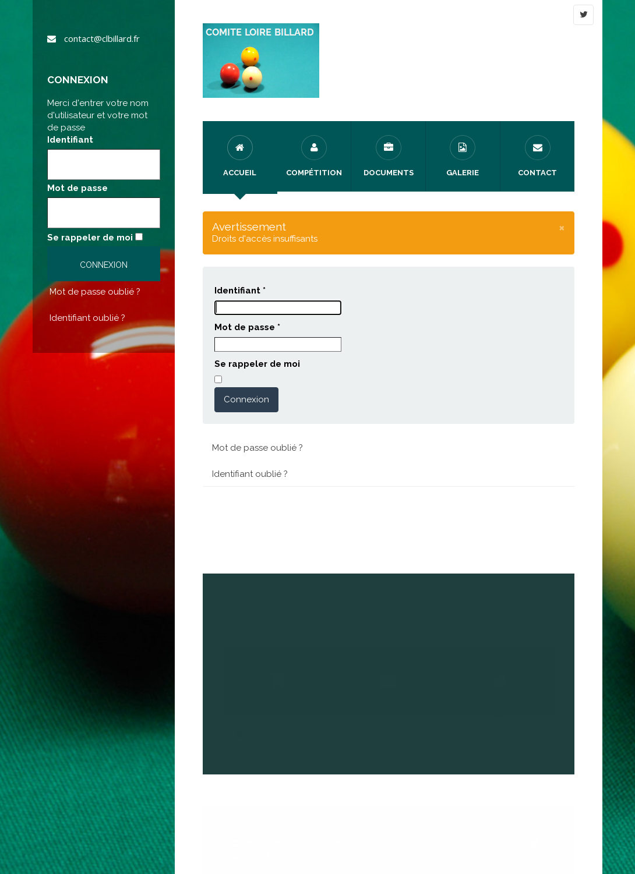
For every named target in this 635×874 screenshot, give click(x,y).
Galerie (462, 156)
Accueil (239, 156)
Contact (537, 156)
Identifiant (70, 140)
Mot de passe (77, 188)
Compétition (314, 156)
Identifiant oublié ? (87, 318)
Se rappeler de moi (90, 237)
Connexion (246, 399)
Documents (389, 156)
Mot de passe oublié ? (95, 291)
